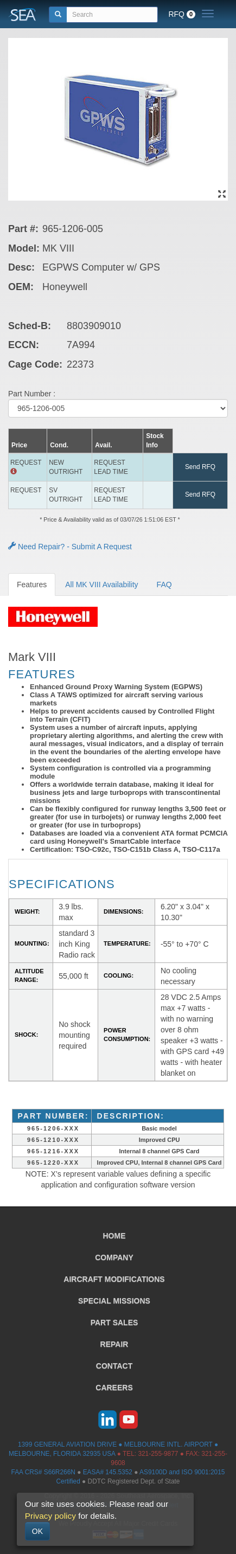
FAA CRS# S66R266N (43, 1472)
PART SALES (114, 1322)
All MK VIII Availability (101, 584)
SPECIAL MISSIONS (114, 1300)
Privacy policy (50, 1515)
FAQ (164, 584)
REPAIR (114, 1344)
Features (32, 584)
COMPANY (114, 1257)
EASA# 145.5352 (107, 1472)
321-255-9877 (158, 1453)
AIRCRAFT (113, 1279)
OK (37, 1531)
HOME (114, 1235)
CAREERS (113, 1387)
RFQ (181, 14)
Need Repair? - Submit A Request (70, 546)
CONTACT (114, 1366)
